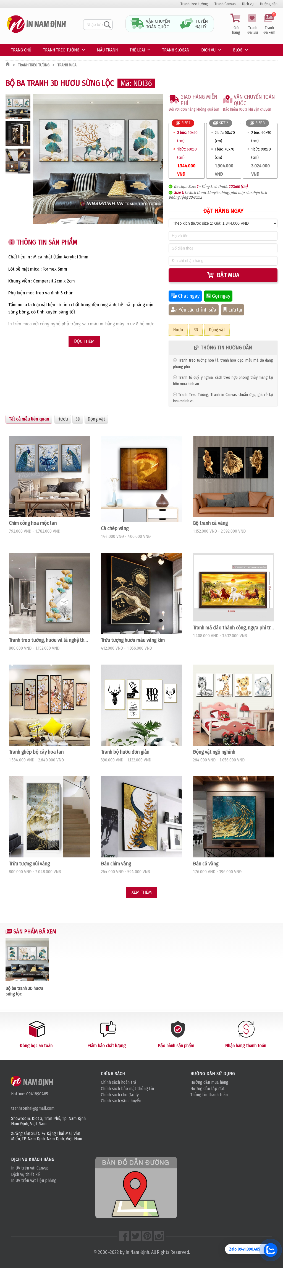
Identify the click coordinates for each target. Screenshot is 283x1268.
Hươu (178, 329)
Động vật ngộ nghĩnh (214, 752)
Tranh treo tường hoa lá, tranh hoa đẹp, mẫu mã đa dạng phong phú (223, 363)
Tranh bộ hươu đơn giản (125, 752)
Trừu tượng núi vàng (29, 864)
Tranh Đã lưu (252, 24)
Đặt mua (223, 275)
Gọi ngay (218, 296)
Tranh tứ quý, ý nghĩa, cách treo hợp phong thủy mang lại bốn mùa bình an (223, 380)
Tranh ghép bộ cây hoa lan (36, 752)
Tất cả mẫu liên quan (29, 419)
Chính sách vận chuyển (121, 1100)
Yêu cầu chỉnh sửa (193, 310)
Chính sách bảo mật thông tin (127, 1088)
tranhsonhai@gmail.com (32, 1108)
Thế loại (137, 50)
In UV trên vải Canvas (30, 1168)
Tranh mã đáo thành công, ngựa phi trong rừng (233, 628)
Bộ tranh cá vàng (210, 523)
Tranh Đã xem (269, 24)
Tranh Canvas (225, 4)
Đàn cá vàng (205, 864)
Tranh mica (67, 65)
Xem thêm (142, 892)
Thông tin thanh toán (209, 1094)
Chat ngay (185, 296)
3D (196, 329)
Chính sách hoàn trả (118, 1082)
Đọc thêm (84, 341)
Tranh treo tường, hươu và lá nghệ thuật (49, 640)
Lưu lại (232, 310)
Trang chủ (21, 50)
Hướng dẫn (268, 4)
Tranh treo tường (194, 4)
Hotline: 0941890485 (29, 1093)
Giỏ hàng (236, 24)
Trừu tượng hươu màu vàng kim (133, 640)
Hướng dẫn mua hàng (209, 1082)
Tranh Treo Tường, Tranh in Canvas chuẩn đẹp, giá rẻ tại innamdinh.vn (223, 397)
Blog (237, 50)
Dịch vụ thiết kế (25, 1174)
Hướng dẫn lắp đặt (207, 1088)
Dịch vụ (248, 4)
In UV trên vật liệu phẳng (33, 1180)
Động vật (217, 329)
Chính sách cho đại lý (120, 1094)
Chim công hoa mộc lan (33, 523)
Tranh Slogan (175, 50)
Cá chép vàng (115, 528)
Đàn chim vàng (116, 864)
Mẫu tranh (107, 50)
